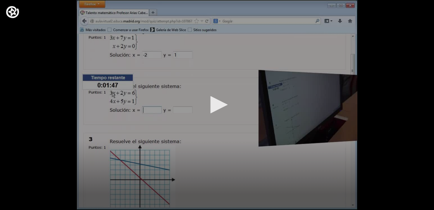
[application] (217, 105)
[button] (217, 105)
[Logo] (12, 12)
